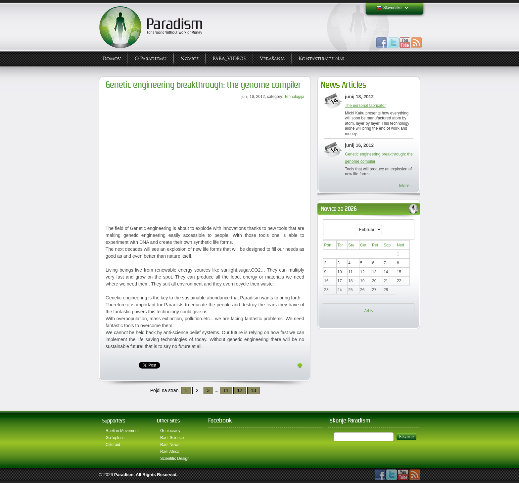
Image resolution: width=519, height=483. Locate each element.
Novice (189, 59)
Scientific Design (175, 458)
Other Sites (168, 420)
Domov (111, 59)
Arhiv (368, 311)
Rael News (169, 444)
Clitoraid (113, 444)
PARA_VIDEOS (229, 59)
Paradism (124, 474)
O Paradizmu (150, 59)
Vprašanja (272, 59)
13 (253, 390)
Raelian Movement (122, 430)
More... (406, 185)
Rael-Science (172, 437)
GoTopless (115, 437)
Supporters (113, 420)
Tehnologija (294, 96)
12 (239, 390)
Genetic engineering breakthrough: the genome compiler (203, 85)
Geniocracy (170, 430)
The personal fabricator (365, 105)
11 (226, 390)
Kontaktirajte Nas (321, 59)
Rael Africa (169, 451)
